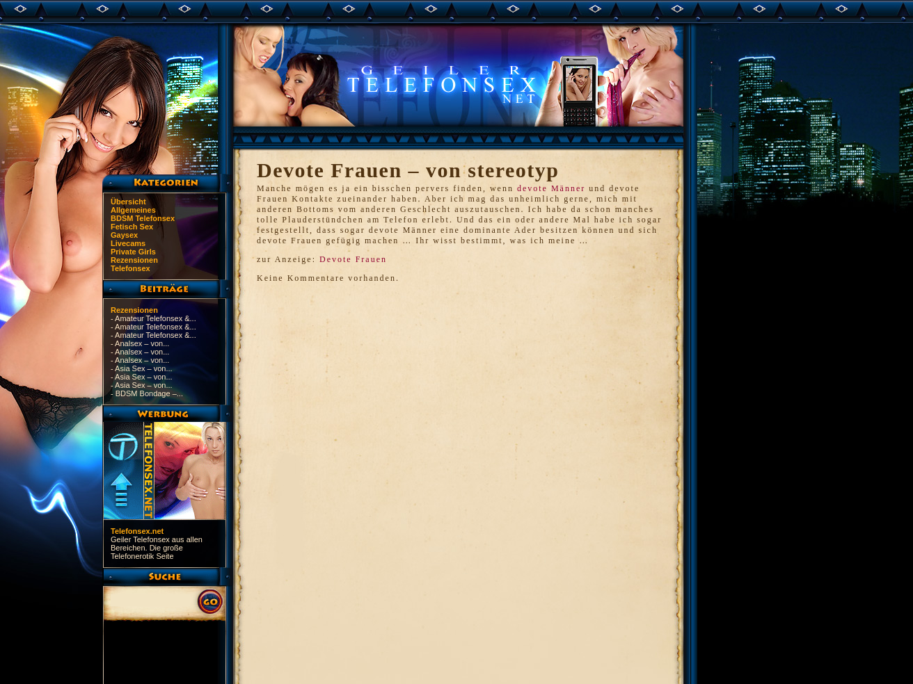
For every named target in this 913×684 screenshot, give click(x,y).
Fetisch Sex (132, 226)
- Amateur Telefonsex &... (153, 318)
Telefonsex (130, 268)
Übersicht (128, 201)
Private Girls (133, 251)
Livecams (128, 243)
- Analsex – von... (140, 343)
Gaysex (124, 235)
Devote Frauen (353, 259)
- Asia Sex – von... (142, 368)
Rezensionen (134, 260)
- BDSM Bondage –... (147, 393)
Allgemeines (133, 210)
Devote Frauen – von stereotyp (408, 169)
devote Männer (551, 188)
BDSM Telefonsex (143, 218)
